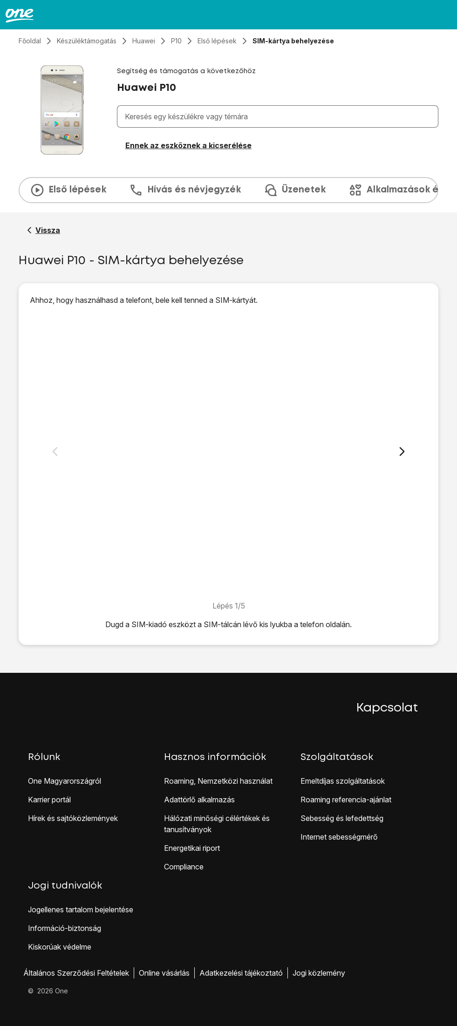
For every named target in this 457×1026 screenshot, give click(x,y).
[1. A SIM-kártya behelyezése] (228, 453)
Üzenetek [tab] (294, 190)
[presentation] (228, 190)
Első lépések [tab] (68, 190)
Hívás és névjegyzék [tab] (185, 190)
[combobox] (279, 116)
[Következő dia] (402, 451)
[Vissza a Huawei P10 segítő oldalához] (43, 230)
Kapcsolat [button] (387, 708)
